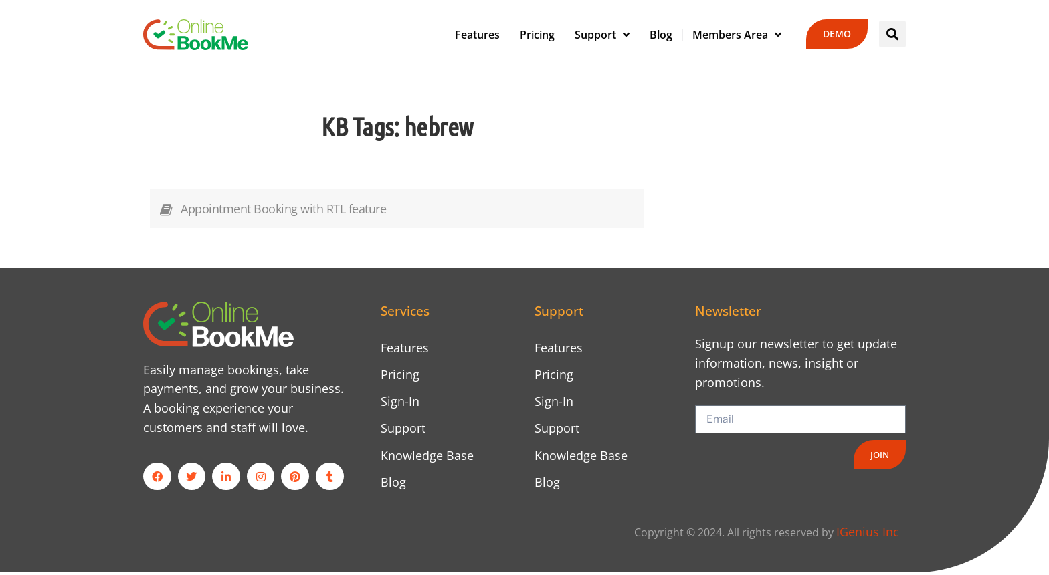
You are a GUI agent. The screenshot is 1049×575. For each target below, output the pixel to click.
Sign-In (400, 402)
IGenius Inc (867, 534)
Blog (661, 34)
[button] (892, 34)
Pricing (537, 34)
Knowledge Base (427, 457)
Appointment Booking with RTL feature (283, 209)
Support (602, 35)
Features (477, 34)
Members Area (736, 35)
